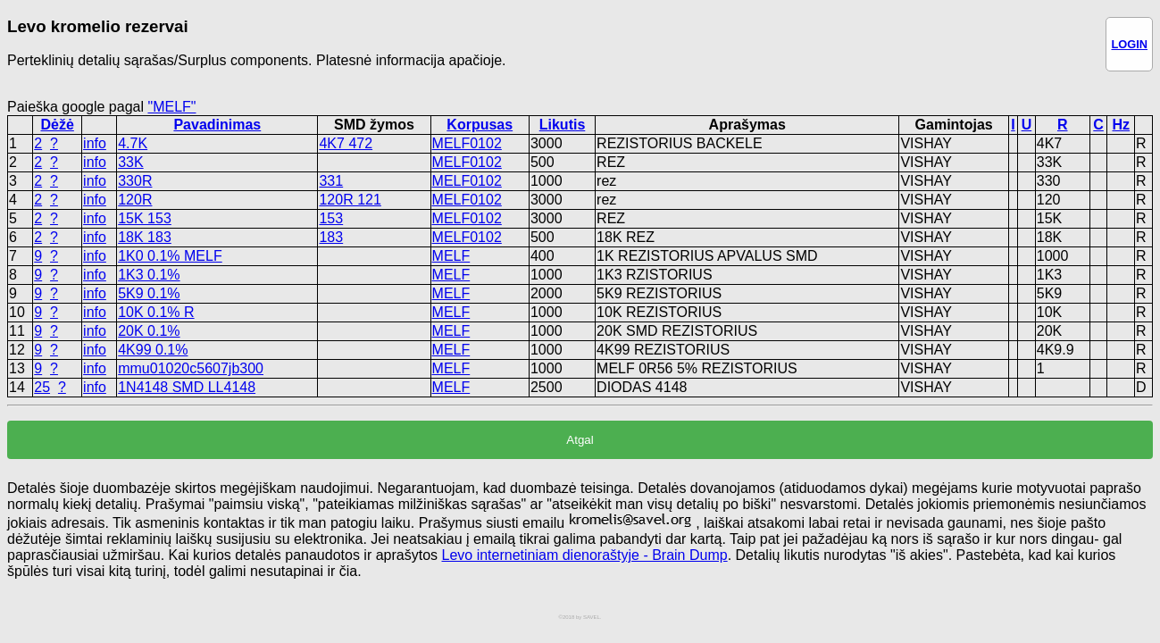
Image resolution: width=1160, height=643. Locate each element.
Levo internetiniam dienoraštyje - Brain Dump (584, 555)
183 (331, 237)
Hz (1122, 124)
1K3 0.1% (148, 274)
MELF (451, 255)
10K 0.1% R (156, 312)
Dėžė (56, 124)
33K (130, 162)
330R (135, 180)
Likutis (562, 124)
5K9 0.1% (148, 293)
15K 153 (144, 218)
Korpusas (479, 124)
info (94, 143)
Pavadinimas (217, 124)
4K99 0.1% (153, 349)
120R (135, 199)
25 (42, 387)
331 (331, 180)
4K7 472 (345, 143)
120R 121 (349, 199)
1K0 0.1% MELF (170, 255)
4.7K (132, 143)
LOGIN (1129, 44)
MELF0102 (467, 143)
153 (331, 218)
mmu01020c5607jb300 (190, 368)
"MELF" (171, 106)
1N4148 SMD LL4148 (186, 387)
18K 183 (144, 237)
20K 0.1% (148, 330)
